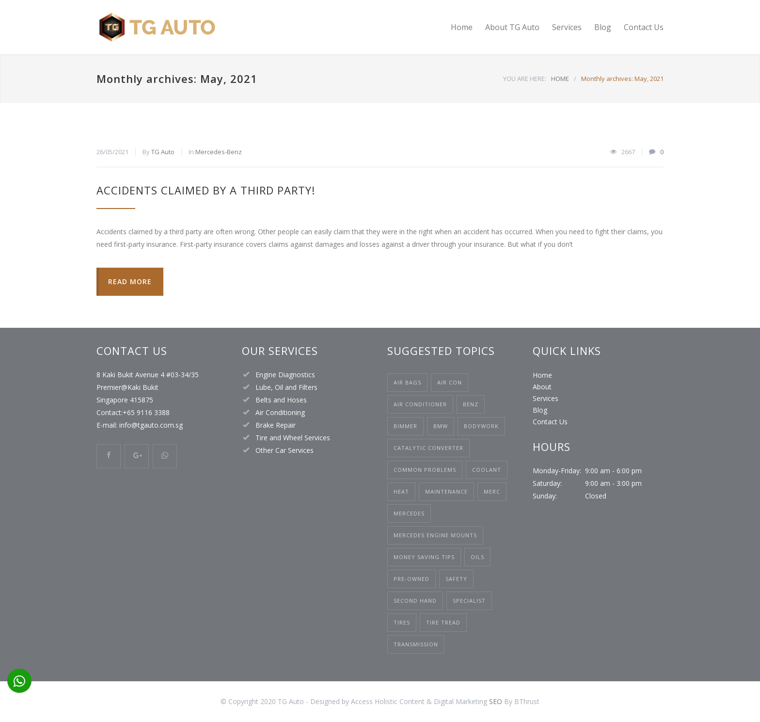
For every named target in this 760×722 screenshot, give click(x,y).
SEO (495, 701)
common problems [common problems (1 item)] (425, 469)
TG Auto (162, 151)
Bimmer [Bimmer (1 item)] (405, 426)
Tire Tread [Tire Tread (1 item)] (443, 622)
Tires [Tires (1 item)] (402, 622)
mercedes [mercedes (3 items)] (409, 513)
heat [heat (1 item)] (401, 491)
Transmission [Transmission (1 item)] (416, 644)
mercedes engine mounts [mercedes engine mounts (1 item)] (435, 535)
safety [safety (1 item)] (456, 578)
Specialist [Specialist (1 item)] (469, 600)
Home (462, 27)
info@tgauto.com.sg (150, 425)
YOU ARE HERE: (524, 78)
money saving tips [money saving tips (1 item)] (424, 557)
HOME (560, 78)
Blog (602, 27)
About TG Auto (512, 27)
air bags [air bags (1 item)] (407, 382)
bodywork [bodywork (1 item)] (481, 426)
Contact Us (644, 27)
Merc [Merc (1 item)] (492, 491)
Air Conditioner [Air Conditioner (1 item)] (420, 404)
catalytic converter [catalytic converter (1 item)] (428, 447)
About (542, 386)
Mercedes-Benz (218, 151)
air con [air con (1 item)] (449, 382)
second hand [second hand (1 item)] (415, 600)
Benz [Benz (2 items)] (470, 404)
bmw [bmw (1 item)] (440, 426)
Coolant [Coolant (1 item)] (486, 469)
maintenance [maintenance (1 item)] (446, 491)
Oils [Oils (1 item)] (477, 557)
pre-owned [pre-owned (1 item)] (411, 578)
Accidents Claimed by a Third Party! (205, 190)
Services (567, 27)
